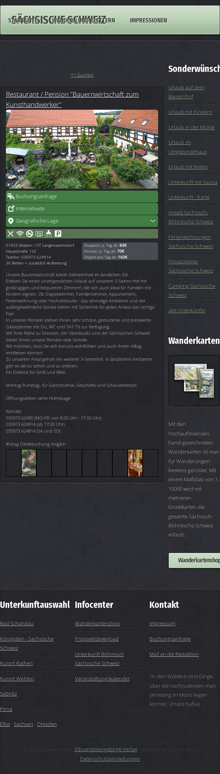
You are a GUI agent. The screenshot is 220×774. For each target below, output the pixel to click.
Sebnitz (8, 693)
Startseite (22, 20)
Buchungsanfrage (36, 196)
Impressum (162, 623)
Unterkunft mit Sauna (192, 182)
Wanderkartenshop (97, 623)
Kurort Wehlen (17, 678)
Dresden (47, 723)
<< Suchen (82, 74)
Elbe (5, 723)
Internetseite (30, 208)
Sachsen (23, 723)
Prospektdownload (97, 638)
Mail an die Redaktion (174, 654)
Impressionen (148, 20)
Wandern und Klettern (83, 20)
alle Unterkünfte (186, 310)
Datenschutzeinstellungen (110, 758)
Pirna (6, 708)
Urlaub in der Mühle (191, 127)
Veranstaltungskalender (102, 678)
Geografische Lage (37, 220)
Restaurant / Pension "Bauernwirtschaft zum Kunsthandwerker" (72, 99)
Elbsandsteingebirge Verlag (106, 749)
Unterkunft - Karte (188, 197)
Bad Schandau (17, 623)
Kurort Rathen (16, 663)
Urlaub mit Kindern (190, 111)
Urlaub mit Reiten (188, 166)
